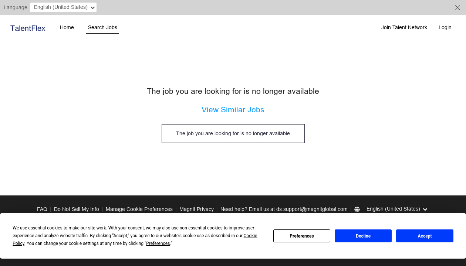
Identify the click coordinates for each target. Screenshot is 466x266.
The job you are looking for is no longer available (233, 133)
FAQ (42, 209)
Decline (363, 236)
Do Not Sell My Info (76, 209)
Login (445, 27)
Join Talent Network (404, 27)
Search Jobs (102, 27)
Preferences (302, 236)
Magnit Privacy (196, 209)
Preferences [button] (158, 243)
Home (67, 27)
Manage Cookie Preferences (139, 209)
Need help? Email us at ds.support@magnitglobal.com (284, 209)
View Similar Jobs (233, 109)
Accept (425, 236)
